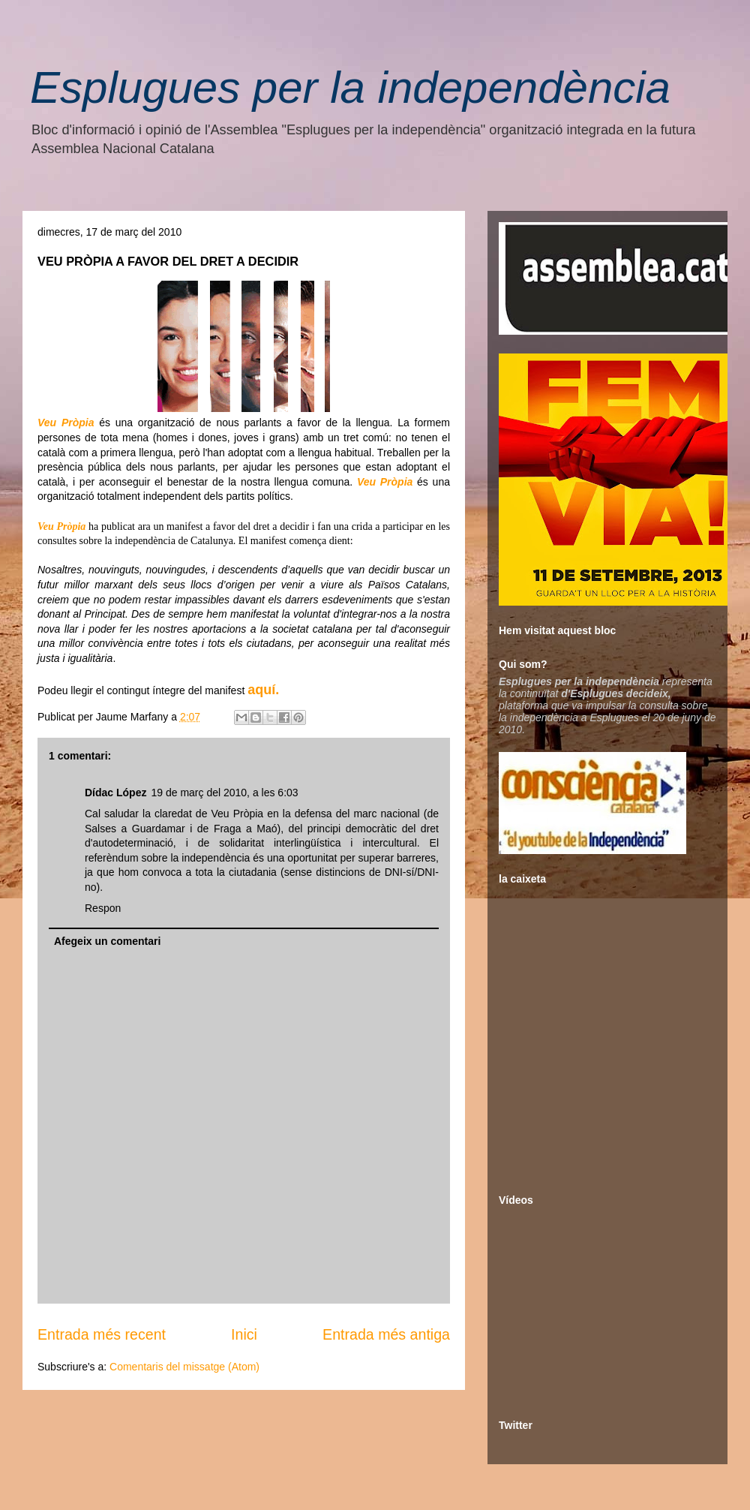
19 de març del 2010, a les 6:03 (224, 793)
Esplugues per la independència (350, 87)
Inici (244, 1334)
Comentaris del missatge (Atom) (185, 1367)
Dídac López (115, 793)
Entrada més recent (102, 1334)
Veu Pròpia (66, 423)
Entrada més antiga (386, 1334)
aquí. (263, 689)
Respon (103, 908)
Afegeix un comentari (107, 941)
